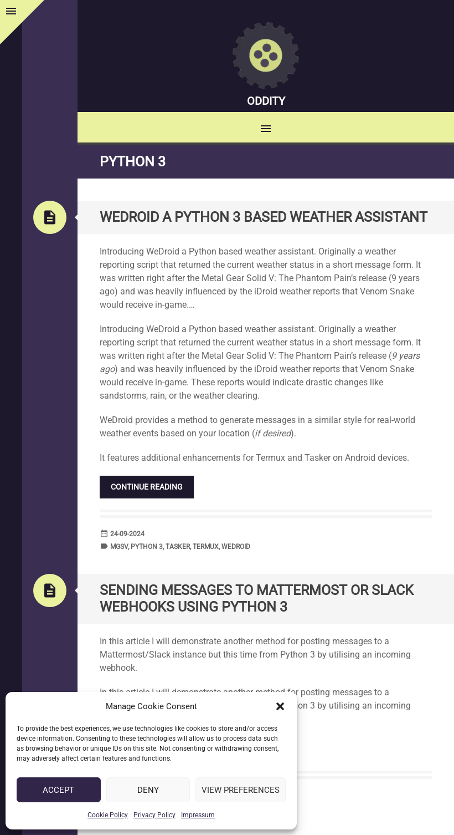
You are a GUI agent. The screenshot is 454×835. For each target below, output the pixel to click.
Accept (58, 790)
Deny (148, 790)
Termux (206, 547)
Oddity (266, 101)
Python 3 (147, 547)
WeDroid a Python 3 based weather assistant (263, 217)
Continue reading (147, 486)
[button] (280, 706)
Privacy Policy (154, 815)
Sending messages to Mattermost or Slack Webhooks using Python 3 (257, 598)
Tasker (178, 547)
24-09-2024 (127, 534)
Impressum (198, 815)
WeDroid (235, 547)
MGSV (119, 547)
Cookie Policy (107, 815)
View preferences (241, 790)
